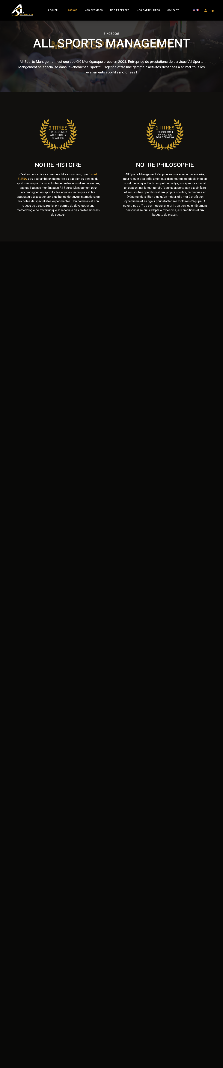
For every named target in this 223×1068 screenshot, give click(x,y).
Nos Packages (119, 10)
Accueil (53, 10)
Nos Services (94, 10)
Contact (173, 10)
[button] (206, 10)
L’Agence (71, 10)
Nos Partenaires (148, 10)
